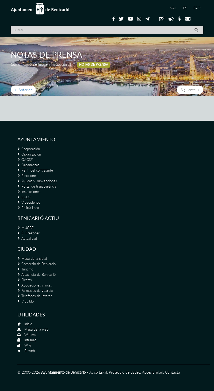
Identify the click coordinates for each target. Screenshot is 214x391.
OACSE (27, 159)
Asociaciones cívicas (36, 285)
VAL (173, 8)
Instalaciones (30, 191)
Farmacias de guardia (37, 290)
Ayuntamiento (36, 139)
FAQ (197, 8)
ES (185, 8)
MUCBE (27, 228)
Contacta (172, 372)
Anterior (23, 89)
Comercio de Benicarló (38, 264)
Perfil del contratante (37, 170)
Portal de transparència (38, 186)
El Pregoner (30, 233)
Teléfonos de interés (36, 296)
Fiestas (26, 280)
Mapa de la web (36, 329)
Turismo (27, 269)
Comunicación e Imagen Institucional (41, 64)
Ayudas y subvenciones (39, 181)
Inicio (28, 324)
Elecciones (29, 175)
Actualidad (29, 238)
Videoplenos (30, 202)
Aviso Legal (98, 372)
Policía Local (30, 208)
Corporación (30, 149)
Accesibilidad (152, 372)
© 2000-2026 (28, 372)
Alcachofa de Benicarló (38, 274)
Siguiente (190, 89)
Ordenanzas (30, 165)
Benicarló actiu (38, 218)
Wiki (27, 345)
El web (29, 351)
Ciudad (26, 249)
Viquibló (27, 301)
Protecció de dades (124, 372)
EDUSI (26, 197)
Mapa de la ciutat (34, 258)
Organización (31, 154)
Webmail (30, 334)
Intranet (30, 340)
